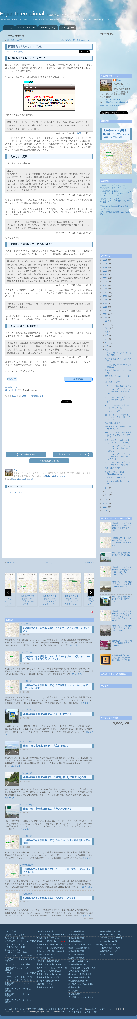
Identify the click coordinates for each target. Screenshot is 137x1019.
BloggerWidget (88, 918)
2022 (105, 274)
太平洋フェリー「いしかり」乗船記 (20, 973)
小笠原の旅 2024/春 (45, 931)
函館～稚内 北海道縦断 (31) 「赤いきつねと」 (47, 808)
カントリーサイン (28, 710)
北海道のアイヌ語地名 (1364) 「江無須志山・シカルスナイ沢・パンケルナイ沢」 (115, 201)
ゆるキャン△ (108, 1009)
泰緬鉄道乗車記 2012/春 (110, 931)
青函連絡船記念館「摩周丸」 (80, 981)
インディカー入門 (112, 411)
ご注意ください (48, 28)
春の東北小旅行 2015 (46, 955)
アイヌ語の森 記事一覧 (49, 461)
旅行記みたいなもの (108, 951)
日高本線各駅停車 (76, 931)
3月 (106, 488)
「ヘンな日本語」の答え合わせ (118, 386)
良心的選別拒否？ (112, 423)
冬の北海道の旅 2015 (46, 958)
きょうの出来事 (107, 955)
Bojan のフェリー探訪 (14, 938)
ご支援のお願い (91, 1012)
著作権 (61, 1009)
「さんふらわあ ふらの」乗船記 (19, 980)
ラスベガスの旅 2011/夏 (110, 935)
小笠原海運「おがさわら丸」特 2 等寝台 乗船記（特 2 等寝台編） (122, 657)
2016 (105, 296)
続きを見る (74, 645)
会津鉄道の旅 (74, 987)
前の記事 (12, 379)
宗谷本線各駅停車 (76, 955)
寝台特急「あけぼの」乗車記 (80, 984)
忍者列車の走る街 (112, 468)
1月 (106, 495)
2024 (105, 267)
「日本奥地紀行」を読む (110, 948)
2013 (105, 307)
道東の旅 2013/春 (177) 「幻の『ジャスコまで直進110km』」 (122, 628)
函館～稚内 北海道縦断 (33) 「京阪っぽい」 (46, 745)
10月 (107, 328)
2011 (105, 314)
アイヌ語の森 (18, 52)
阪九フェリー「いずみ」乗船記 (18, 964)
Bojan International (23, 14)
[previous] (8, 592)
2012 (105, 311)
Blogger (66, 1012)
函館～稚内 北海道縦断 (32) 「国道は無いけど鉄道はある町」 (55, 777)
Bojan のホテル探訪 (108, 945)
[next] (91, 592)
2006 (105, 510)
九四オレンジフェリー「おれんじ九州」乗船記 (15, 946)
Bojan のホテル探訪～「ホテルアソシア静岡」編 (118, 406)
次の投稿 (88, 562)
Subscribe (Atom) (93, 1009)
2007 (105, 507)
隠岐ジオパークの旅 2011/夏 (49, 971)
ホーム (9, 28)
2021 (105, 278)
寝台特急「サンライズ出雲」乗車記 (83, 945)
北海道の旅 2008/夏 (45, 987)
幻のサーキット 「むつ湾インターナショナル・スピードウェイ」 (117, 417)
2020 (105, 282)
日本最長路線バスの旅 (78, 971)
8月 (106, 335)
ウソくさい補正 (27, 742)
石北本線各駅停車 (76, 935)
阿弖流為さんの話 (14, 40)
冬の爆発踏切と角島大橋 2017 (50, 938)
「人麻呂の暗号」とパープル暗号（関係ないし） (118, 354)
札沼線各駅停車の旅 (77, 964)
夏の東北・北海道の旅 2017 (49, 941)
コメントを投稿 (15, 492)
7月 (106, 339)
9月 (106, 332)
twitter (44, 1009)
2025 (105, 264)
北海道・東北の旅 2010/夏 (48, 977)
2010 (105, 318)
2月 (106, 492)
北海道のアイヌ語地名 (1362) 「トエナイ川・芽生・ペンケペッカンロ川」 (122, 526)
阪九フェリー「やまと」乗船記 (18, 956)
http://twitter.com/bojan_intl (22, 479)
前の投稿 (11, 562)
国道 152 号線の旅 (44, 984)
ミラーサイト (77, 1012)
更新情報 (52, 1009)
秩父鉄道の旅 (74, 994)
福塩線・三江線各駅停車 (79, 948)
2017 (105, 293)
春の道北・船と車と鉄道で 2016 (51, 948)
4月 (106, 350)
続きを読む (78, 379)
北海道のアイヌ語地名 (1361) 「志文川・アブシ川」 (51, 898)
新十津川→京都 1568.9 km (79, 961)
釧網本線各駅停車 (76, 938)
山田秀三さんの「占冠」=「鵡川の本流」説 (118, 428)
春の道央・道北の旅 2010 (48, 981)
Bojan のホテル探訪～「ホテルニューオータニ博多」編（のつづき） (118, 456)
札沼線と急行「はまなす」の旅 (81, 968)
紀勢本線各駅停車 (76, 951)
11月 (107, 325)
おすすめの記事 (27, 865)
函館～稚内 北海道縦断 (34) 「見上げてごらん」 (48, 714)
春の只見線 (73, 991)
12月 (107, 321)
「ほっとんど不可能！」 (115, 478)
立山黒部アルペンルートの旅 (80, 997)
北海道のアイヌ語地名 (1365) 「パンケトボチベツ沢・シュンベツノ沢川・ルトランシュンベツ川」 (115, 193)
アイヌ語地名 (67, 28)
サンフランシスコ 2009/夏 (111, 938)
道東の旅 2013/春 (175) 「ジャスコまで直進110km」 (122, 643)
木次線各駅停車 (75, 941)
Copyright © (10, 390)
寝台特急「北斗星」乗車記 (79, 974)
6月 (106, 343)
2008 (105, 503)
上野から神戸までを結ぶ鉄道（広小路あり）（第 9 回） (117, 441)
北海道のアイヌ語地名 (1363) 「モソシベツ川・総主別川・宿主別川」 (121, 541)
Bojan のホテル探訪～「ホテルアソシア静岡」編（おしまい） (118, 391)
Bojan (118, 80)
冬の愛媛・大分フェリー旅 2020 (51, 935)
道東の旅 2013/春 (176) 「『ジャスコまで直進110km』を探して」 (122, 584)
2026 (105, 260)
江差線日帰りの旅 (76, 958)
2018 (105, 289)
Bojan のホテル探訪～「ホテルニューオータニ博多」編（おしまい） (118, 448)
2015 (105, 300)
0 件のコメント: (37, 396)
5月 (106, 346)
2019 (105, 285)
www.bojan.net (12, 387)
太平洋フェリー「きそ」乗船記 (18, 977)
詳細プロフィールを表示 (110, 106)
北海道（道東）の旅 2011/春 (49, 974)
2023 (105, 271)
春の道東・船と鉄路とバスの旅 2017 (52, 945)
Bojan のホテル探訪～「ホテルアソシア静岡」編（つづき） (118, 399)
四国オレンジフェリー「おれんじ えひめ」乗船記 (17, 951)
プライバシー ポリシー (75, 1009)
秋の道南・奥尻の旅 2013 (48, 961)
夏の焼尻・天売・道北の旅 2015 (51, 951)
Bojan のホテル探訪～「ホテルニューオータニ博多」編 (118, 463)
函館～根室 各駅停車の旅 (79, 977)
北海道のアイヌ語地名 (14, 935)
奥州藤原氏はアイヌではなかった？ (77, 40)
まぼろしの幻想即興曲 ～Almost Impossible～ (115, 473)
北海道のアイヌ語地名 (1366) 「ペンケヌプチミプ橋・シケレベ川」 (116, 133)
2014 (105, 303)
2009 (105, 500)
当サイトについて (26, 28)
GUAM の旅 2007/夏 (108, 941)
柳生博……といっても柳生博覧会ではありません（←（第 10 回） (118, 434)
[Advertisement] (49, 427)
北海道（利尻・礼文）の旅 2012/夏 (52, 968)
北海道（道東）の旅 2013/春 (49, 964)
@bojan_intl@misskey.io (54, 476)
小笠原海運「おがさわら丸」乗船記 (20, 941)
